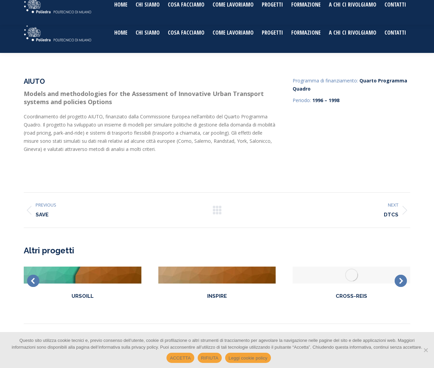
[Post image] (82, 275)
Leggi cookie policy (248, 358)
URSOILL (83, 296)
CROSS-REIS (351, 296)
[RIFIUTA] (425, 350)
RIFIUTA (209, 358)
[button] (33, 281)
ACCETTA (180, 358)
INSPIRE (217, 296)
